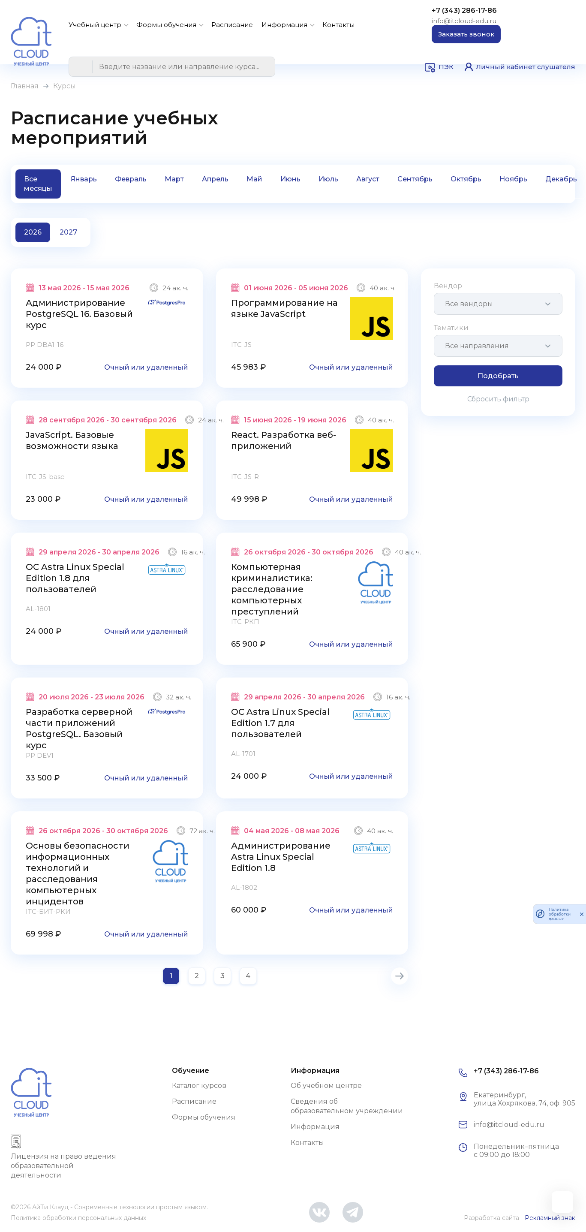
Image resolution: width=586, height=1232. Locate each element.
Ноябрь (513, 179)
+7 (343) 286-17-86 (464, 10)
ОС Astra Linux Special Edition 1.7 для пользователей (280, 723)
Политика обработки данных (560, 914)
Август (367, 179)
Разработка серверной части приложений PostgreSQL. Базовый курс (79, 728)
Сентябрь (415, 179)
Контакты (338, 25)
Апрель (215, 179)
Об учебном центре (326, 1085)
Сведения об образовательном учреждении (347, 1106)
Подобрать (498, 376)
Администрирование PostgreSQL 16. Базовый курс (79, 314)
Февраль (131, 179)
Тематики (451, 328)
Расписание (232, 25)
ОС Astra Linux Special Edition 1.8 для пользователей (75, 578)
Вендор (448, 286)
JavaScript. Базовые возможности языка (72, 440)
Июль (328, 179)
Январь (83, 179)
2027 (68, 232)
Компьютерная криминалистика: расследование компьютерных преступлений (272, 589)
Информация (284, 25)
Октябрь (466, 179)
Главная (25, 86)
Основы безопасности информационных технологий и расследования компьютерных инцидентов (77, 873)
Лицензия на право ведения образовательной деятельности (63, 1165)
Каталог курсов (199, 1085)
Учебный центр (95, 25)
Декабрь (561, 179)
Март (174, 179)
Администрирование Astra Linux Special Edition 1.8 (281, 856)
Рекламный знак (550, 1218)
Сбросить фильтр (498, 399)
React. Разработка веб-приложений (283, 440)
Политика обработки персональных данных (78, 1218)
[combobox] (498, 304)
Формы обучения (166, 25)
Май (254, 179)
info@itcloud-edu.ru (464, 21)
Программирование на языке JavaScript (284, 308)
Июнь (290, 179)
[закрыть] (581, 913)
